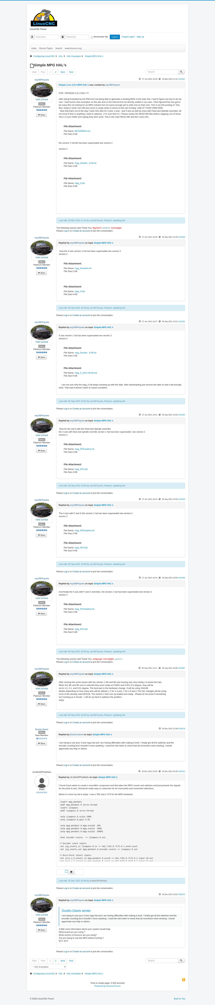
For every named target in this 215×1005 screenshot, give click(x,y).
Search (58, 48)
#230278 (181, 729)
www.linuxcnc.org (73, 48)
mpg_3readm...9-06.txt (85, 163)
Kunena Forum (113, 986)
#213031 (181, 321)
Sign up (141, 36)
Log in (115, 37)
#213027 (181, 79)
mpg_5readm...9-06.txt (85, 352)
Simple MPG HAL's (103, 243)
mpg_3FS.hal (81, 469)
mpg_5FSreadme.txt (84, 609)
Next (63, 72)
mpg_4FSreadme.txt (84, 530)
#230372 (181, 894)
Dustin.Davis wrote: (76, 910)
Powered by (100, 986)
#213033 (181, 499)
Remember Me (101, 36)
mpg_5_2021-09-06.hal (86, 373)
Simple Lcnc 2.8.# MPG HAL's (74, 85)
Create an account (81, 231)
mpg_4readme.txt (83, 268)
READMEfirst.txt (82, 131)
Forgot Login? (129, 36)
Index (34, 48)
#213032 (181, 415)
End (71, 72)
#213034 (181, 578)
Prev (43, 72)
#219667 (181, 668)
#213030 (181, 237)
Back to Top (179, 998)
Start (34, 72)
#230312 (181, 771)
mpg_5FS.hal (81, 629)
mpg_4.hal (80, 291)
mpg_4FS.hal (81, 547)
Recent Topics (46, 48)
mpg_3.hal (80, 183)
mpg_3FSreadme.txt (84, 449)
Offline (42, 104)
